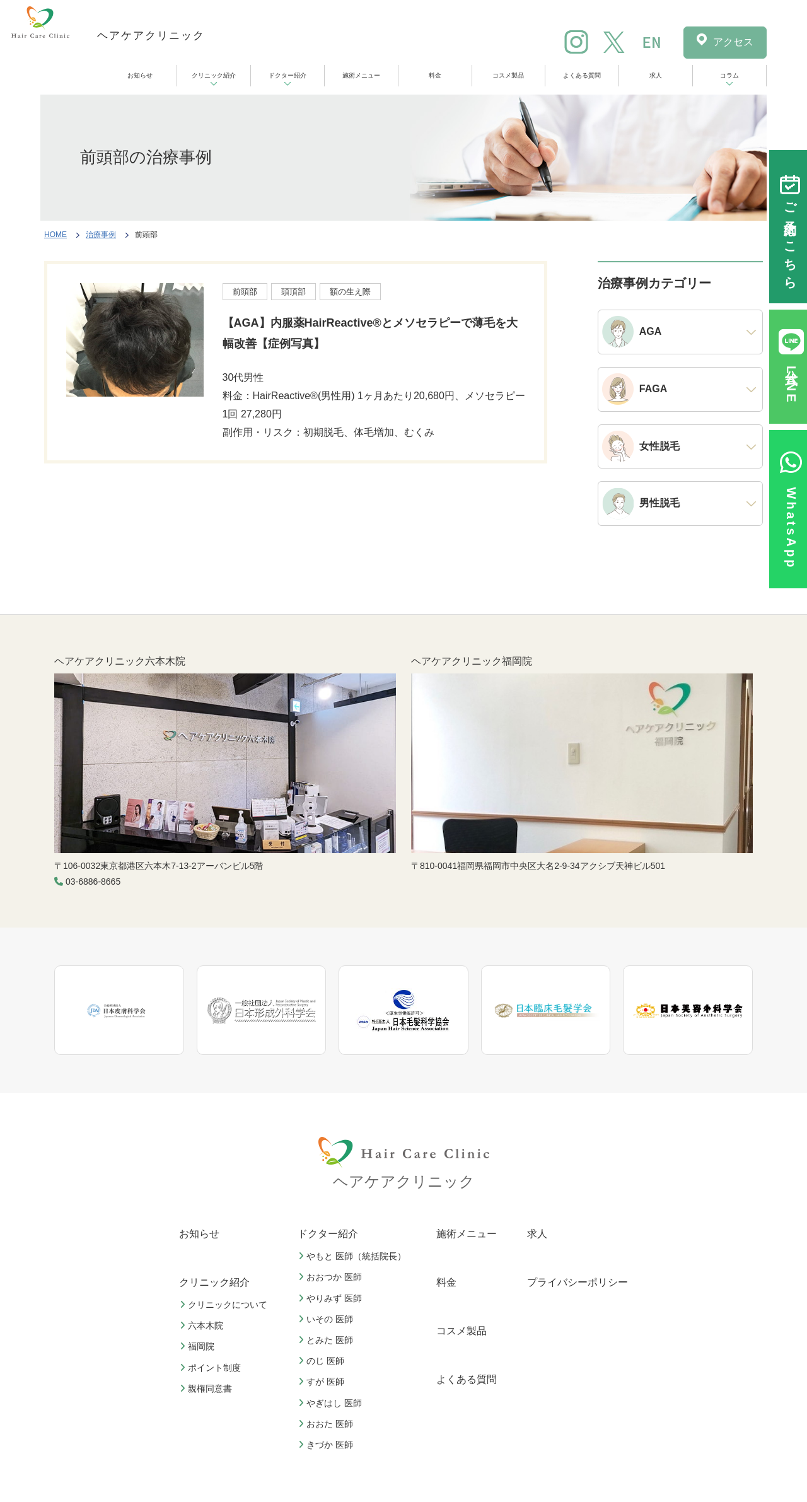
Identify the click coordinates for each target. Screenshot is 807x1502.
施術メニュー (361, 75)
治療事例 (101, 234)
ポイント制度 (212, 1368)
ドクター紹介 (287, 75)
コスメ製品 (508, 75)
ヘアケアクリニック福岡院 (471, 661)
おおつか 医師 (331, 1277)
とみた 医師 (327, 1340)
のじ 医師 (322, 1361)
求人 (655, 75)
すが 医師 (322, 1382)
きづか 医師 (327, 1445)
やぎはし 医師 (331, 1403)
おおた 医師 (327, 1424)
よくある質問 (582, 75)
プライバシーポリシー (577, 1282)
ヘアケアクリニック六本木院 (119, 661)
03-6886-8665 (93, 881)
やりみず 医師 (331, 1298)
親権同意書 (207, 1388)
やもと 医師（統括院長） (353, 1256)
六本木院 (203, 1325)
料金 (435, 75)
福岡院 (198, 1346)
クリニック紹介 (214, 75)
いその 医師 (327, 1319)
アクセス (733, 42)
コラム (729, 75)
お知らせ (140, 75)
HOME (55, 234)
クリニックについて (225, 1305)
